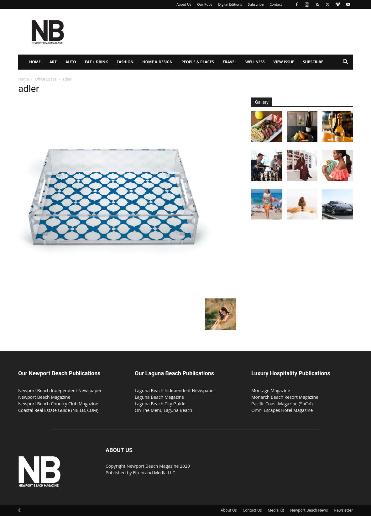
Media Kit (276, 510)
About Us (183, 4)
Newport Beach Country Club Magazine (58, 404)
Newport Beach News (309, 510)
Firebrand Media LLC (154, 473)
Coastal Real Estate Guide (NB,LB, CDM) (58, 410)
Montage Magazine (270, 390)
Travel (230, 62)
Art (53, 62)
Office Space (45, 79)
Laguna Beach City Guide (160, 404)
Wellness (255, 62)
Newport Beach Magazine (44, 397)
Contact (275, 4)
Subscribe (256, 4)
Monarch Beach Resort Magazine (284, 397)
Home (35, 62)
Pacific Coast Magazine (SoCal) (282, 404)
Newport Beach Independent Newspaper (60, 390)
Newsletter (343, 510)
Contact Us (252, 510)
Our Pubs (204, 4)
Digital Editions (230, 4)
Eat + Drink (96, 62)
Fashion (125, 62)
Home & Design (157, 62)
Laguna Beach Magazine (159, 397)
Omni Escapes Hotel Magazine (282, 410)
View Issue (284, 62)
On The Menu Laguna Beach (163, 410)
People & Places (197, 62)
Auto (70, 62)
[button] (345, 63)
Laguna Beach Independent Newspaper (175, 390)
